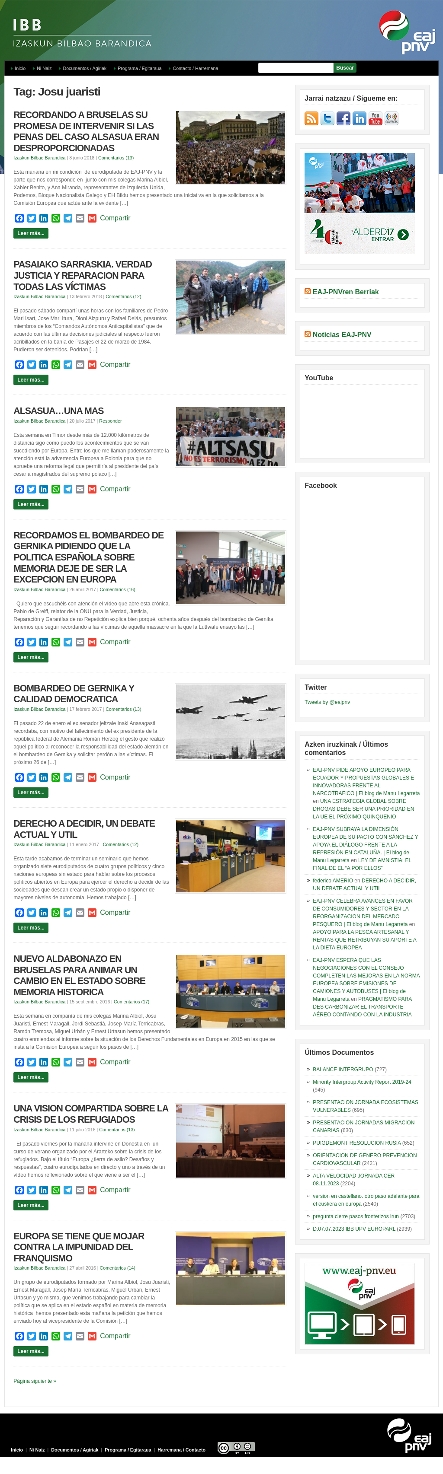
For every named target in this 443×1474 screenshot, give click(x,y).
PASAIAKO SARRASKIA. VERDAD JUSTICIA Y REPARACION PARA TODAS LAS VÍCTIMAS (82, 275)
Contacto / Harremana (195, 68)
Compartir (115, 218)
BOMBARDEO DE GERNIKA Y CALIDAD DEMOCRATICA (73, 694)
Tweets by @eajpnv (327, 702)
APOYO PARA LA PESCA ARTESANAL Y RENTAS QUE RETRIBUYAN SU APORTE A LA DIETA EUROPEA (364, 940)
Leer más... (31, 233)
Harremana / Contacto (181, 1449)
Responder (110, 420)
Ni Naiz (44, 68)
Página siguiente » (34, 1381)
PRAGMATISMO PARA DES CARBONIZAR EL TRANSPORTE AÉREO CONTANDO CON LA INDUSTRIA (362, 1007)
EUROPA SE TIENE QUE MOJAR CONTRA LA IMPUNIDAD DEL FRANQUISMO (78, 1247)
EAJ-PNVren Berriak (346, 292)
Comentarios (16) (117, 589)
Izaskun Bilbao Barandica (39, 157)
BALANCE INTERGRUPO (343, 1070)
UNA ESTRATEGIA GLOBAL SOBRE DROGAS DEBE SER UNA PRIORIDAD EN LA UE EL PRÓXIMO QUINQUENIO (363, 809)
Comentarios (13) (116, 157)
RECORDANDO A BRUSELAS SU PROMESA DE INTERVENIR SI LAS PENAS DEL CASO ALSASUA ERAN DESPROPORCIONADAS (86, 131)
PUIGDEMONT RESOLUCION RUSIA (357, 1143)
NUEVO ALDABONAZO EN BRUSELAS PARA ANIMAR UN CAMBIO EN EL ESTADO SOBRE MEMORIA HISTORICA (79, 975)
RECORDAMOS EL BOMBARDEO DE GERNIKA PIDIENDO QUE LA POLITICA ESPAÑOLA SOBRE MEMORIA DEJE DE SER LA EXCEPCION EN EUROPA (88, 557)
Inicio (20, 68)
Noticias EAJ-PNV (342, 334)
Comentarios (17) (131, 1001)
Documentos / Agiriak (84, 68)
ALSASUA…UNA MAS (58, 411)
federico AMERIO (333, 881)
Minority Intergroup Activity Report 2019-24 (362, 1082)
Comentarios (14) (117, 1267)
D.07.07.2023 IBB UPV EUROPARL (354, 1229)
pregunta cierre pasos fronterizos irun (356, 1216)
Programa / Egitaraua (139, 68)
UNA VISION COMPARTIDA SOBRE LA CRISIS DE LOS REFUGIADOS (90, 1114)
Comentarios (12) (123, 296)
